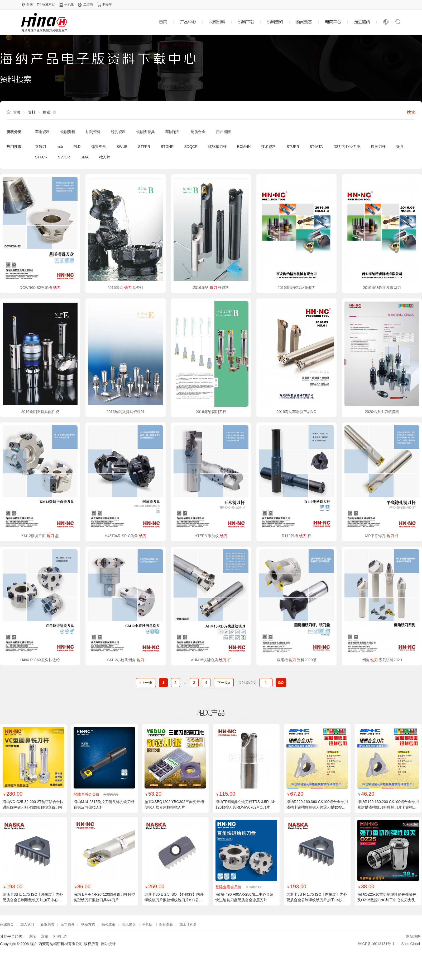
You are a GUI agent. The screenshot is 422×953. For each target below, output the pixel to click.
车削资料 (42, 132)
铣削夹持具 (145, 132)
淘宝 (32, 936)
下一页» (223, 682)
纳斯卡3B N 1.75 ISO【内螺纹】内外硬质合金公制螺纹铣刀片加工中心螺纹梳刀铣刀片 (316, 900)
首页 (17, 112)
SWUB (122, 146)
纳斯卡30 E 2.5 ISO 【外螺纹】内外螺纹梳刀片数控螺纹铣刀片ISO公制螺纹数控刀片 (174, 900)
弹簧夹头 (98, 146)
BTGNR (167, 146)
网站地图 (413, 936)
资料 (31, 112)
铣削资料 (67, 132)
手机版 (69, 4)
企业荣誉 (47, 924)
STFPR (144, 146)
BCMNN (244, 146)
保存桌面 (166, 924)
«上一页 (146, 682)
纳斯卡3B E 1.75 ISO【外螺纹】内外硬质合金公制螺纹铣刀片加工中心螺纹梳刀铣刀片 (33, 900)
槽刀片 (104, 157)
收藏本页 (48, 4)
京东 (44, 936)
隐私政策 (108, 924)
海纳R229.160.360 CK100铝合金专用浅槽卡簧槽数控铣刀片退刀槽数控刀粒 (317, 807)
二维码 (88, 4)
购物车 (107, 4)
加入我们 (27, 924)
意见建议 (129, 924)
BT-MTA (316, 146)
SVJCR (64, 157)
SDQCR (191, 146)
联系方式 (88, 924)
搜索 (411, 112)
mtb (60, 146)
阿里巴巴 (60, 936)
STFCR (41, 157)
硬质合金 (198, 132)
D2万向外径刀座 (346, 146)
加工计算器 (187, 924)
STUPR (292, 146)
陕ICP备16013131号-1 (376, 944)
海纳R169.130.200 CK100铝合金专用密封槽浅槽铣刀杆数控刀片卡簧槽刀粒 (388, 807)
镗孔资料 (118, 132)
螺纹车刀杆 (217, 146)
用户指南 (223, 132)
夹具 (400, 146)
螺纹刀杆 (378, 146)
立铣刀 (40, 146)
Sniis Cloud (410, 944)
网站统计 (108, 944)
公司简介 (68, 924)
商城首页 (7, 924)
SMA (85, 157)
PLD (76, 146)
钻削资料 (93, 132)
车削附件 (172, 132)
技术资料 (268, 146)
